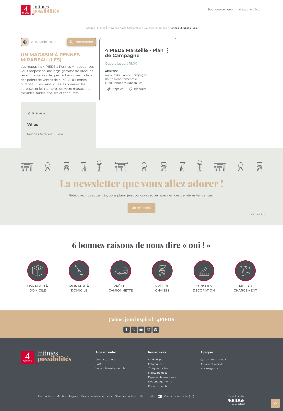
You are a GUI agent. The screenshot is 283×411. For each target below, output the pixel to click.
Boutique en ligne (220, 9)
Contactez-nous (106, 360)
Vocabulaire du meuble (110, 368)
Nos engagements (160, 382)
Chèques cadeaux (159, 368)
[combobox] (45, 42)
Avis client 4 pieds (211, 364)
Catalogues (155, 364)
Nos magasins (209, 368)
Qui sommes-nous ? (213, 360)
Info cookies (45, 396)
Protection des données (96, 396)
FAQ (98, 364)
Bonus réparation (159, 386)
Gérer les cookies (125, 396)
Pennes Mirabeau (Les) (45, 134)
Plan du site (147, 396)
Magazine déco (248, 9)
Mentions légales (67, 396)
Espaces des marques (162, 377)
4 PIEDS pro (155, 360)
